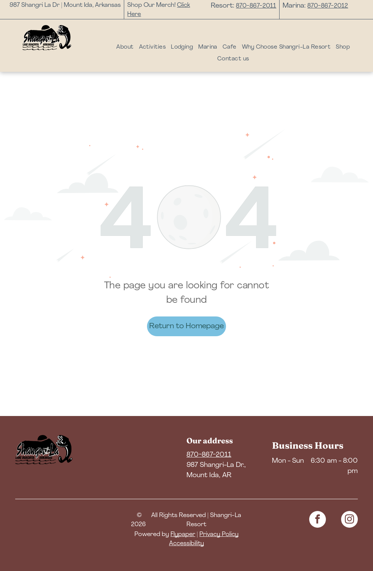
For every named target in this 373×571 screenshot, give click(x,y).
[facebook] (317, 520)
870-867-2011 (256, 6)
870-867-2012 (327, 6)
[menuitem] (125, 47)
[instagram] (349, 520)
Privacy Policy (219, 534)
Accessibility (186, 544)
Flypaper (183, 534)
